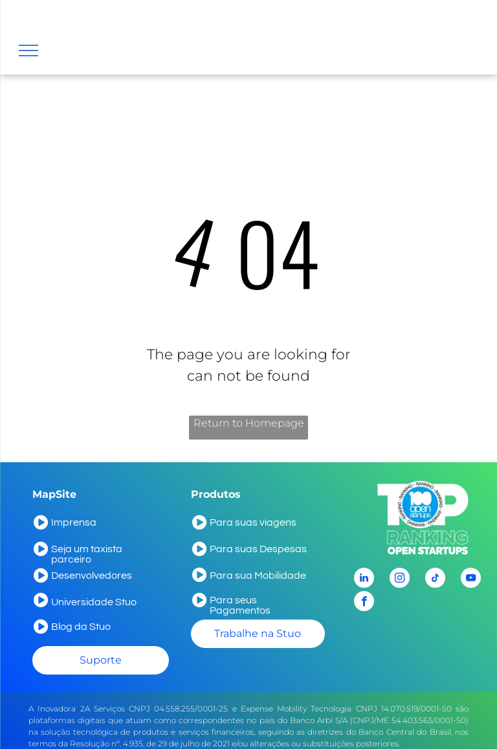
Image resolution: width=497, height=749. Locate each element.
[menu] (28, 50)
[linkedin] (364, 579)
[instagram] (400, 579)
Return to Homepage (248, 423)
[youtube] (471, 579)
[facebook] (364, 602)
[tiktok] (435, 579)
